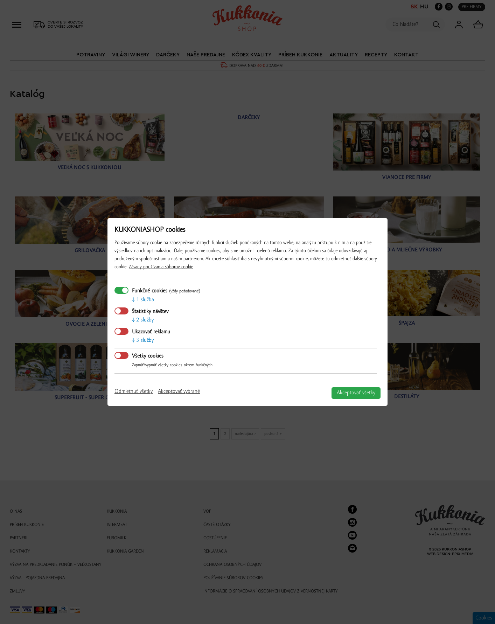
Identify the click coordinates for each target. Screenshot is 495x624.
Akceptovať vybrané (179, 391)
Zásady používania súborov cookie (161, 267)
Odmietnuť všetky (133, 391)
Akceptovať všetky (356, 393)
